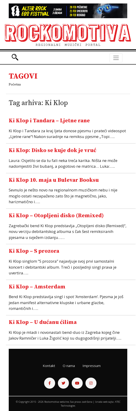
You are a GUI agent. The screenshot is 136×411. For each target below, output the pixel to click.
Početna (15, 84)
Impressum (91, 365)
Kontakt (49, 365)
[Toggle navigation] (116, 57)
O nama (69, 365)
